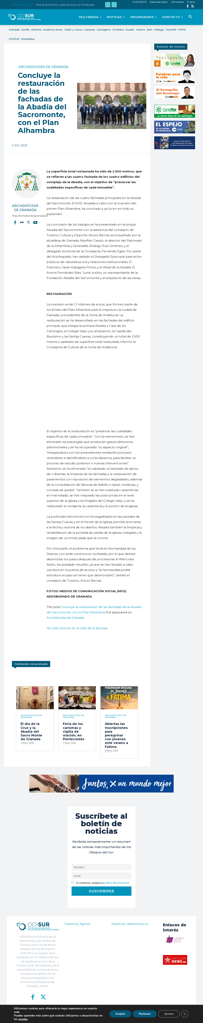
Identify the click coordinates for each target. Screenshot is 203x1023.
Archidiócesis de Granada (43, 67)
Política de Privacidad (118, 1017)
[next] (114, 4)
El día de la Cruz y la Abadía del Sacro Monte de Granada (31, 731)
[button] (190, 17)
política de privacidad (116, 882)
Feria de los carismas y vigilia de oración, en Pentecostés (65, 4)
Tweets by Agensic (77, 924)
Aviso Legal (139, 1017)
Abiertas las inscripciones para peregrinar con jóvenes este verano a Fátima (116, 735)
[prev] (107, 4)
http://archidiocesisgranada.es (25, 215)
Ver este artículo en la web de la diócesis (77, 628)
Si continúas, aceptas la (100, 882)
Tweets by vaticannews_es (129, 924)
